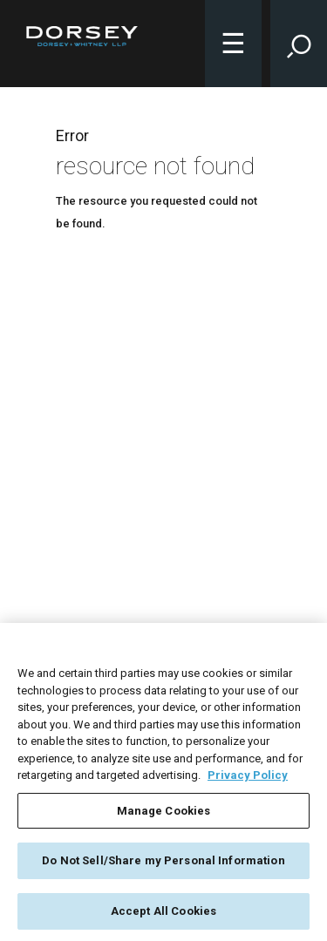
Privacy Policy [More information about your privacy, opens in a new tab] (248, 778)
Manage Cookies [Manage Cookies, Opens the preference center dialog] (164, 813)
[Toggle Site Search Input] (298, 43)
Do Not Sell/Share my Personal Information (163, 863)
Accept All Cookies (163, 914)
